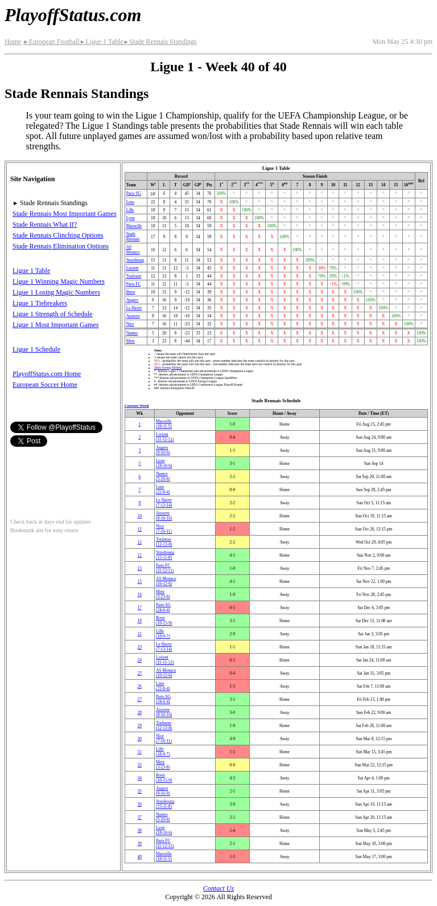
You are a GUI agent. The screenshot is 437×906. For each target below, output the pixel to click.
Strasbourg (135, 260)
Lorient (132, 268)
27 (140, 699)
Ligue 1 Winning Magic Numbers (59, 281)
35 (140, 791)
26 (140, 686)
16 (140, 594)
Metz (130, 341)
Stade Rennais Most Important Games (65, 214)
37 (140, 817)
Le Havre (134, 308)
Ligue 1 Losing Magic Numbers (56, 292)
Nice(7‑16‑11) (164, 529)
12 (140, 542)
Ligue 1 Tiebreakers (40, 303)
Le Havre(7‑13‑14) (164, 502)
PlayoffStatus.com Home (47, 374)
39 (140, 843)
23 (140, 647)
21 (140, 633)
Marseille (134, 225)
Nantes (132, 333)
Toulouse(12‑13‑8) (164, 542)
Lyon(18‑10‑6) (164, 463)
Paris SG (133, 193)
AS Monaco (133, 249)
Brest (130, 292)
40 (140, 856)
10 (140, 516)
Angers (132, 300)
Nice (130, 324)
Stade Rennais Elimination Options (61, 246)
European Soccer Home (45, 385)
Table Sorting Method (168, 367)
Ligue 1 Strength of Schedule (53, 314)
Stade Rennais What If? (45, 224)
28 (140, 712)
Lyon (130, 218)
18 (140, 620)
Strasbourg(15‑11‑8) (165, 555)
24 (140, 660)
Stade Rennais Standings (159, 42)
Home (13, 42)
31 (140, 751)
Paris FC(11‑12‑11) (165, 568)
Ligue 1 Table (101, 42)
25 (140, 673)
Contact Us (218, 888)
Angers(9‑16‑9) (163, 450)
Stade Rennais (133, 236)
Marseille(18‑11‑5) (164, 424)
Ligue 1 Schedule (36, 349)
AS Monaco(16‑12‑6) (166, 581)
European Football (51, 42)
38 (140, 830)
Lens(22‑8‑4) (163, 489)
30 (140, 738)
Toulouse (134, 276)
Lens (130, 202)
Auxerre (133, 316)
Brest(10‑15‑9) (164, 620)
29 (140, 725)
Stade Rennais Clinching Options (58, 235)
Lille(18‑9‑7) (163, 634)
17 (140, 607)
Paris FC (133, 284)
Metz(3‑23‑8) (163, 594)
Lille (130, 210)
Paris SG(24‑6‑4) (163, 607)
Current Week (137, 405)
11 (140, 529)
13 (140, 568)
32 (140, 765)
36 (140, 804)
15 (140, 581)
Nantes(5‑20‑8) (163, 476)
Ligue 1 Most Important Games (55, 325)
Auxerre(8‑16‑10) (164, 516)
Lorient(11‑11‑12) (165, 437)
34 (140, 778)
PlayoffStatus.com (73, 15)
